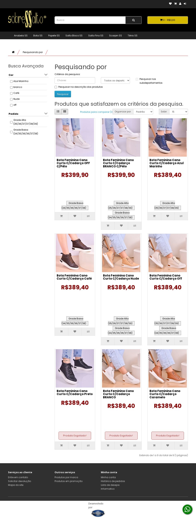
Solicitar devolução (19, 481)
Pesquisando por (33, 52)
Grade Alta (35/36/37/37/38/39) (25, 121)
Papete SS (54, 35)
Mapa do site (15, 485)
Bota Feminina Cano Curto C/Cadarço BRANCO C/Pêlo (118, 163)
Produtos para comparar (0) (97, 112)
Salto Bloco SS (73, 35)
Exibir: (164, 111)
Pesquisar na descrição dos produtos (79, 86)
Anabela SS (21, 35)
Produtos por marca (66, 477)
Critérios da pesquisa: (67, 74)
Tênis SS (132, 35)
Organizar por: (123, 111)
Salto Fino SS (95, 35)
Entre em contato (18, 477)
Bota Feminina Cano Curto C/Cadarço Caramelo (164, 394)
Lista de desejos (110, 485)
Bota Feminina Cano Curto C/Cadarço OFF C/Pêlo (73, 163)
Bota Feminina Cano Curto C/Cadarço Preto (75, 392)
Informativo (107, 488)
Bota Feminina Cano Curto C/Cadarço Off (165, 277)
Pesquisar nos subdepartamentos (149, 80)
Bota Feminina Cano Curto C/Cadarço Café (74, 277)
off (14, 104)
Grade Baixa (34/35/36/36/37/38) (25, 131)
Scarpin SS (115, 35)
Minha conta (108, 477)
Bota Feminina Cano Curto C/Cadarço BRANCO (118, 394)
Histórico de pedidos (113, 481)
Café (16, 93)
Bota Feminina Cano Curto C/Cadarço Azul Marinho (166, 163)
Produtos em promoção (68, 481)
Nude (16, 99)
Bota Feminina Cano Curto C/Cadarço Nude (121, 277)
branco (17, 87)
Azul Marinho (20, 81)
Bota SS (37, 35)
